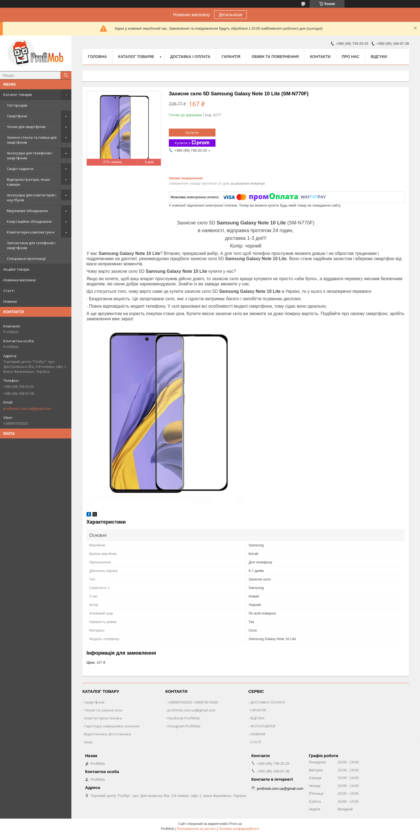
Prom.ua (235, 824)
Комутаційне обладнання (29, 221)
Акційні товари (16, 269)
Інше (88, 742)
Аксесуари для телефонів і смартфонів (29, 155)
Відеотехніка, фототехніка (107, 734)
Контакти (320, 56)
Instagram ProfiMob (183, 726)
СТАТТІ (255, 742)
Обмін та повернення (275, 56)
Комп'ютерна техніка (103, 718)
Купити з (192, 143)
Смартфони (17, 115)
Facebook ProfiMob (183, 718)
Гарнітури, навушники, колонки (111, 726)
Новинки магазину (19, 279)
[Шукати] (65, 75)
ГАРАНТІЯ (258, 710)
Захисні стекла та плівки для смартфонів (32, 140)
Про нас (350, 56)
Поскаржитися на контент (196, 829)
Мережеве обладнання (27, 210)
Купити (192, 132)
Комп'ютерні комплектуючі (31, 232)
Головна (97, 56)
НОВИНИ (257, 734)
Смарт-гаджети (20, 168)
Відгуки (379, 56)
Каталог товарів (17, 94)
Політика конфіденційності (239, 829)
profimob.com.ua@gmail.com (27, 408)
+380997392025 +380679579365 (192, 702)
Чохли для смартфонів (26, 126)
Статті (8, 290)
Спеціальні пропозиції (26, 258)
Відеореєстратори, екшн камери (28, 182)
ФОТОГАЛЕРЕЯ (262, 726)
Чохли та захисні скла (103, 710)
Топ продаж (17, 105)
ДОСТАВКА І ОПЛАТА (267, 702)
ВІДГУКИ (257, 718)
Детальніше (230, 14)
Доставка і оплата (190, 56)
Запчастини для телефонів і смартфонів (31, 245)
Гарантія (231, 56)
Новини (10, 301)
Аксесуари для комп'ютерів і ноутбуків (31, 197)
